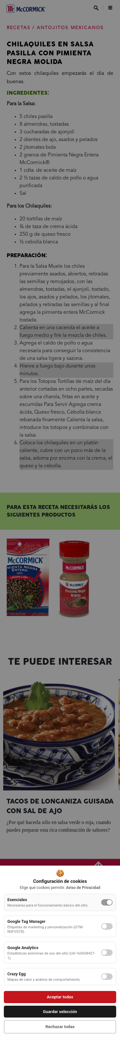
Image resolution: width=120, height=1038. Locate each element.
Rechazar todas (60, 1026)
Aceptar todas (60, 996)
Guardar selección (60, 1011)
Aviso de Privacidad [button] (83, 887)
